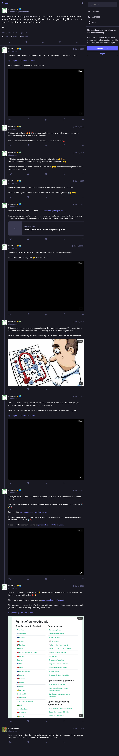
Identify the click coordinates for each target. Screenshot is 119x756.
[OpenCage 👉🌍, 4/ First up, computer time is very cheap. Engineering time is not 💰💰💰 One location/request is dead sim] (43, 163)
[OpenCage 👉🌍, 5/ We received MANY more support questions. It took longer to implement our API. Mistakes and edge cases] (43, 189)
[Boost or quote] (25, 42)
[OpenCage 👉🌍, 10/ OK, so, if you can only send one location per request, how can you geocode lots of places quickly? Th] (43, 535)
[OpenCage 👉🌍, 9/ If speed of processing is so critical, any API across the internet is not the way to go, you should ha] (43, 440)
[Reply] (8, 42)
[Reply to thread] (10, 119)
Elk (26, 33)
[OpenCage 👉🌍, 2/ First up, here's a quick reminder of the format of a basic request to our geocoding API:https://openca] (43, 84)
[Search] (102, 4)
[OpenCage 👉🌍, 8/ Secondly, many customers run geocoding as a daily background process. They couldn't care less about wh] (43, 355)
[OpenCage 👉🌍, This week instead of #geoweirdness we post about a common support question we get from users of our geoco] (43, 26)
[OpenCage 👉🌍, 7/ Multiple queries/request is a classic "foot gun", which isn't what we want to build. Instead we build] (43, 280)
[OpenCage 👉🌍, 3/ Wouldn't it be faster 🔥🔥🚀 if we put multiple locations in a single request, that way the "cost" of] (43, 136)
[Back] (40, 3)
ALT (81, 114)
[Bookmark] (60, 42)
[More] (77, 42)
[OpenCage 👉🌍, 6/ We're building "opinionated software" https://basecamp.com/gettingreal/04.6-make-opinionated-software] (43, 222)
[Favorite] (42, 42)
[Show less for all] (83, 3)
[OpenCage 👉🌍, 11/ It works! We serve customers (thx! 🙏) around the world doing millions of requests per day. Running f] (43, 654)
